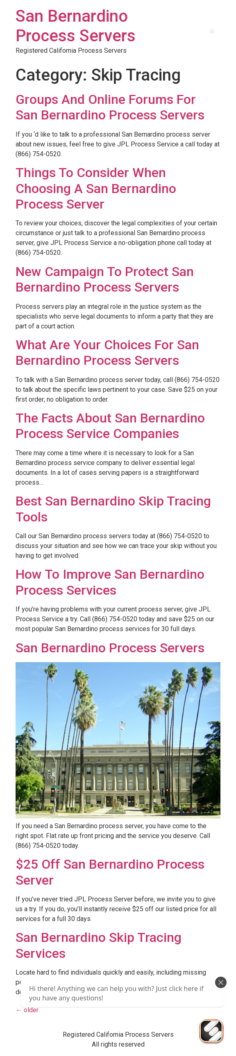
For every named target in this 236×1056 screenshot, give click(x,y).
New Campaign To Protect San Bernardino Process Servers (105, 279)
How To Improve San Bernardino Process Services (110, 582)
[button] (212, 31)
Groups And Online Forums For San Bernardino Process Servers (110, 107)
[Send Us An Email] (211, 1031)
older (27, 1010)
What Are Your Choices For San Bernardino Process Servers (107, 352)
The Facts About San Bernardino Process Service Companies (110, 425)
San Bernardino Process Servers (76, 26)
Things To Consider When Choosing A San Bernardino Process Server (96, 188)
